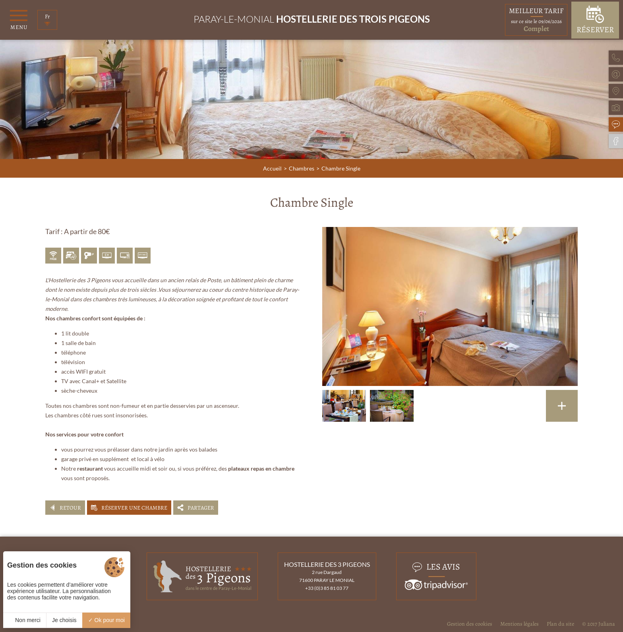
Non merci (25, 620)
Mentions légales (519, 624)
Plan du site (560, 624)
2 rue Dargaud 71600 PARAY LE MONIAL (326, 576)
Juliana (606, 624)
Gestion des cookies (469, 624)
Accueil (272, 168)
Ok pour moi (106, 620)
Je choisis (64, 620)
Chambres (301, 168)
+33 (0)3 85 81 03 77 (326, 588)
